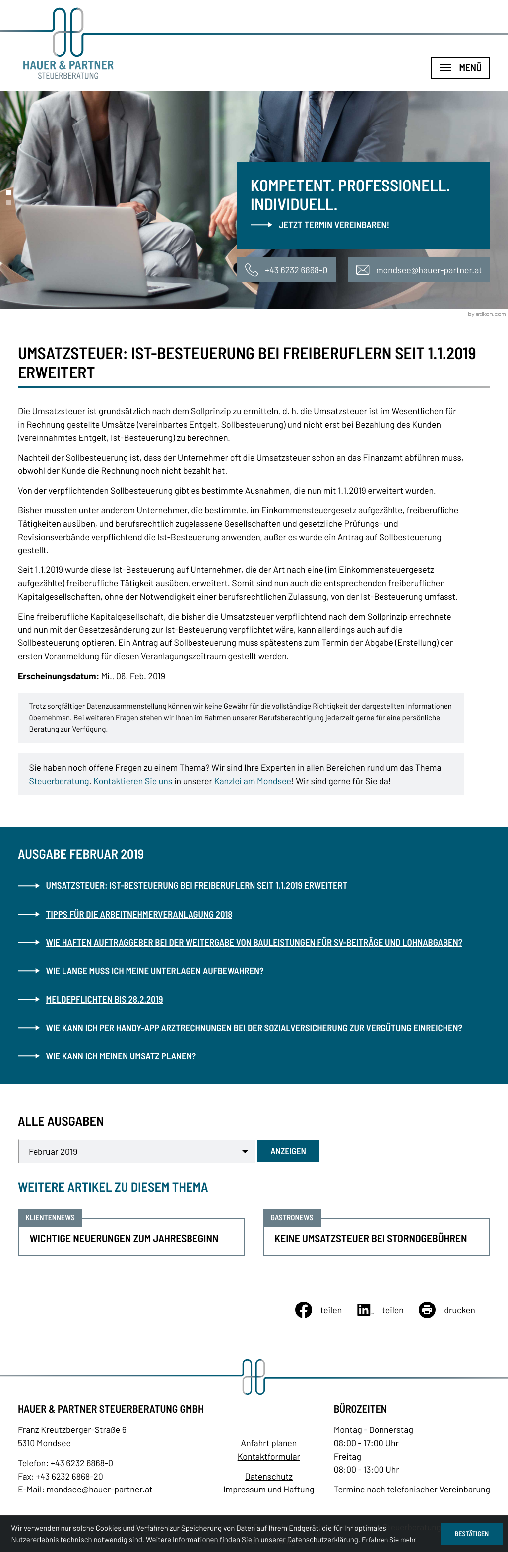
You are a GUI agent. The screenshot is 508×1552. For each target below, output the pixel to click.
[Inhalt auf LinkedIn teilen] (388, 1310)
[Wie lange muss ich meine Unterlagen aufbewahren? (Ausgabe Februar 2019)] (254, 971)
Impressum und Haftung (269, 1489)
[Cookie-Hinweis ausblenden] (472, 1534)
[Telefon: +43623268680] (82, 1463)
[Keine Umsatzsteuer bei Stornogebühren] (376, 1237)
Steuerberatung (59, 780)
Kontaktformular (269, 1456)
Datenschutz (269, 1476)
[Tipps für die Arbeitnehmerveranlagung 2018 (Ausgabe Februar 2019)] (254, 914)
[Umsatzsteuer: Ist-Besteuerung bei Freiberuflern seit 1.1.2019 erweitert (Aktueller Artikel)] (254, 886)
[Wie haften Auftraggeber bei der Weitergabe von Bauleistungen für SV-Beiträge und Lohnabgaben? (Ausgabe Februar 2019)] (254, 942)
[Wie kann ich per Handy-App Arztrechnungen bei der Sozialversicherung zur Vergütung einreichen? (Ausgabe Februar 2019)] (254, 1028)
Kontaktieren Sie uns (132, 780)
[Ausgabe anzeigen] (288, 1151)
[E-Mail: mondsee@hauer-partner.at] (419, 269)
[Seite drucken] (454, 1310)
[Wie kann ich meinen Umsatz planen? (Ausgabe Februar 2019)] (254, 1056)
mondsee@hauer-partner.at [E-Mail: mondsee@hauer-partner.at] (100, 1489)
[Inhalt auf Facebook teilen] (326, 1310)
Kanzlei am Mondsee (252, 780)
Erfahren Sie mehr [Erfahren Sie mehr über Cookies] (389, 1539)
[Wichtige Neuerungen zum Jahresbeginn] (131, 1237)
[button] (286, 269)
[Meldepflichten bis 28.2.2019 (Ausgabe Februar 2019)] (254, 999)
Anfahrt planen (269, 1442)
